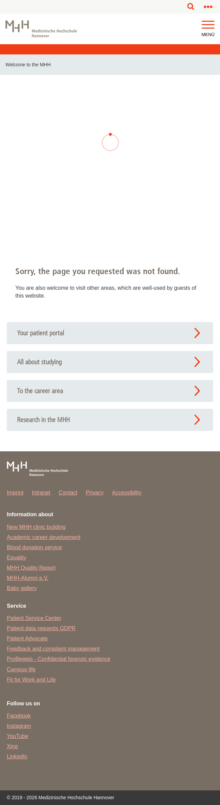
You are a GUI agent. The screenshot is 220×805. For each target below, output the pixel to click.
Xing (12, 746)
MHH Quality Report (31, 568)
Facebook (19, 716)
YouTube (17, 736)
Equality (16, 557)
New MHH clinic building (36, 527)
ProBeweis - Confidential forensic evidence (58, 659)
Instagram (19, 726)
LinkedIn (17, 756)
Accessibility (127, 493)
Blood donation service (34, 547)
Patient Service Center (34, 618)
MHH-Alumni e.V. (27, 578)
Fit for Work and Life (31, 680)
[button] (208, 25)
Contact (68, 493)
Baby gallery (22, 588)
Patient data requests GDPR (41, 628)
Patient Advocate (27, 638)
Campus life (21, 669)
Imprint (15, 493)
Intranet (41, 493)
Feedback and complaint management (53, 649)
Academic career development (43, 537)
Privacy (95, 493)
